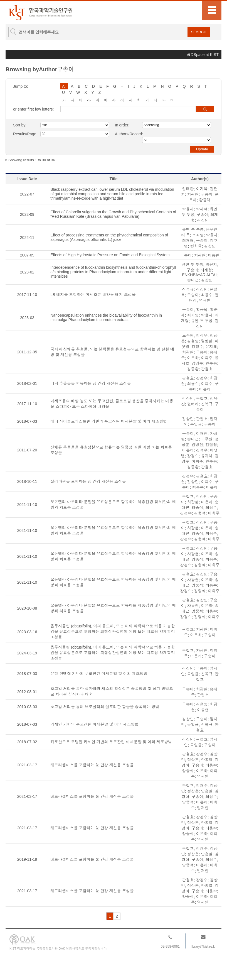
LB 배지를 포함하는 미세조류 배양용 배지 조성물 (92, 294)
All (64, 86)
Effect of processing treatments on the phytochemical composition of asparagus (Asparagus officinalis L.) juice (109, 237)
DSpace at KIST (205, 54)
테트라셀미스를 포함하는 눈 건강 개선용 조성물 (92, 765)
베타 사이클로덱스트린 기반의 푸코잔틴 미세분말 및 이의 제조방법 (108, 421)
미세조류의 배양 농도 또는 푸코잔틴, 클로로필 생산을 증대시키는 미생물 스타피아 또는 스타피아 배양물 (111, 404)
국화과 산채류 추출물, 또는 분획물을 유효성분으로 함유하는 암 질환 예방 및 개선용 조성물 (112, 352)
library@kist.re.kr (203, 946)
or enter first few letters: (33, 109)
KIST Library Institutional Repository (40, 12)
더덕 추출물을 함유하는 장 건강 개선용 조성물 (90, 383)
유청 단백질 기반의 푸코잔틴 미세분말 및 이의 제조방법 (98, 673)
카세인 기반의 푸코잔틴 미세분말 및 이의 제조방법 (94, 724)
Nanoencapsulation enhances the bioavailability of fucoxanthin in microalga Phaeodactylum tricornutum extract (106, 317)
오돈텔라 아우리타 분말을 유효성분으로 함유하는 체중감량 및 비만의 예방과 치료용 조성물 (113, 505)
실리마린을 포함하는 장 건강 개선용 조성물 (88, 481)
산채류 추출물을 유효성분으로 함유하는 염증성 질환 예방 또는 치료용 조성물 (111, 450)
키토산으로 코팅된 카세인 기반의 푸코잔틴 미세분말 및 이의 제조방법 (111, 742)
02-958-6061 (170, 946)
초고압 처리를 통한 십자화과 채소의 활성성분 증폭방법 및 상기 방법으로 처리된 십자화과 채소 (111, 691)
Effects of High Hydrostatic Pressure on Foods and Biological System (110, 255)
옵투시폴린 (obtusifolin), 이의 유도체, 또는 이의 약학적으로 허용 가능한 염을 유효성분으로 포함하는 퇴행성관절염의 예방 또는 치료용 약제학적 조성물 (112, 631)
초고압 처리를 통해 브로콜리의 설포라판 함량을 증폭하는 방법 (104, 707)
